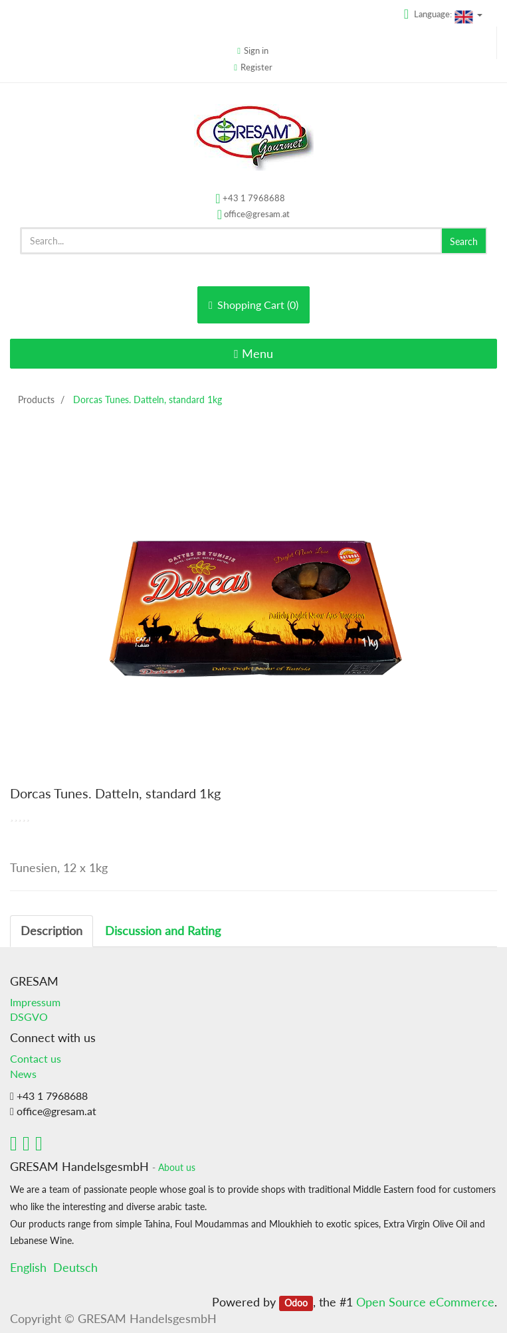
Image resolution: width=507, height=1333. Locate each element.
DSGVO (29, 1016)
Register (256, 67)
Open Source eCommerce (425, 1301)
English (28, 1267)
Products (36, 399)
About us (176, 1167)
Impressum (35, 1002)
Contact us (35, 1058)
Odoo (296, 1303)
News (23, 1073)
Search (464, 241)
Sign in (256, 50)
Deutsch (75, 1267)
